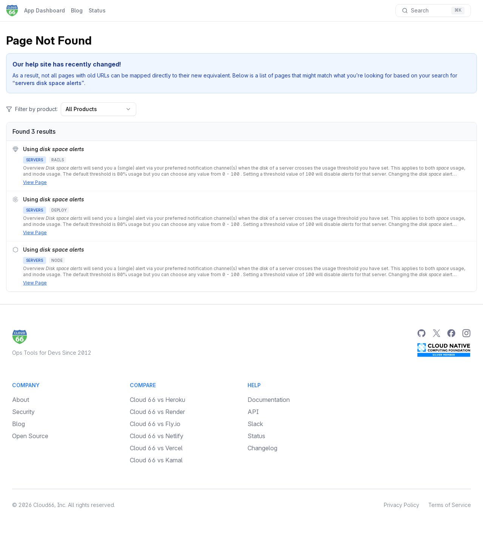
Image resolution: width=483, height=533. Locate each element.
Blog (77, 10)
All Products (98, 109)
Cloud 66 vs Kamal (156, 460)
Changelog (262, 448)
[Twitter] (436, 333)
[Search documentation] (433, 10)
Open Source (30, 436)
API (253, 412)
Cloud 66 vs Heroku (157, 399)
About (20, 399)
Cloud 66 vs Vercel (156, 448)
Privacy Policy (401, 505)
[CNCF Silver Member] (444, 349)
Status (97, 10)
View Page (35, 182)
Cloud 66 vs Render (157, 412)
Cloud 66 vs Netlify (156, 436)
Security (23, 412)
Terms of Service (449, 505)
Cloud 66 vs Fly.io (155, 424)
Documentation (269, 399)
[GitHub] (421, 333)
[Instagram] (466, 333)
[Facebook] (451, 333)
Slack (255, 424)
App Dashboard (44, 10)
